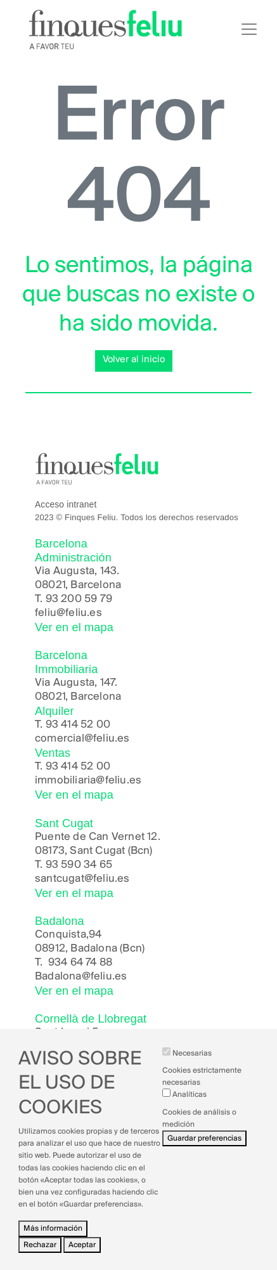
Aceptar (82, 1258)
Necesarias (192, 1067)
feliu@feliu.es (68, 613)
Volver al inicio (134, 360)
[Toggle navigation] (249, 29)
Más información (52, 1242)
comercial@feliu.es (82, 739)
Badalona (58, 977)
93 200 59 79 (79, 599)
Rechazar (39, 1258)
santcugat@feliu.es (82, 879)
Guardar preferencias (204, 1152)
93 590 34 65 (79, 865)
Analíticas (189, 1108)
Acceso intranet (65, 504)
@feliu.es (104, 977)
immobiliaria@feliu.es (88, 781)
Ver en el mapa (74, 627)
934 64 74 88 (80, 963)
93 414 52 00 (78, 725)
